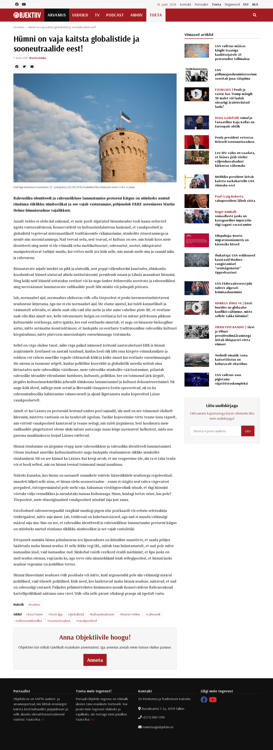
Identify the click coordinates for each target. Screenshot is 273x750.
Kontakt (185, 4)
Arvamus (57, 15)
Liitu (248, 431)
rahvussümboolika (29, 620)
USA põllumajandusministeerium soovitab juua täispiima (236, 74)
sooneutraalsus (60, 620)
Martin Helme (37, 58)
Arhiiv (136, 15)
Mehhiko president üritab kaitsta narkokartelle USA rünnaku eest (234, 180)
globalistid (77, 614)
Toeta (216, 4)
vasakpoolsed (87, 620)
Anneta (95, 660)
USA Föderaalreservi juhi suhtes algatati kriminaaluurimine (233, 287)
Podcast (115, 15)
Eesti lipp (56, 614)
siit (43, 719)
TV (97, 15)
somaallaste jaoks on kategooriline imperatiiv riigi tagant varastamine (233, 218)
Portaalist (201, 4)
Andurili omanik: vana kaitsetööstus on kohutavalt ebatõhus (231, 359)
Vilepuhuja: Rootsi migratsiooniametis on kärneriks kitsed (232, 239)
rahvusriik (154, 614)
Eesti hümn (35, 614)
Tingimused (232, 4)
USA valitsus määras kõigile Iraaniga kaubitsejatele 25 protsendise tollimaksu (232, 52)
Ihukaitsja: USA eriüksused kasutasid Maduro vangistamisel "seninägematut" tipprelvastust (235, 263)
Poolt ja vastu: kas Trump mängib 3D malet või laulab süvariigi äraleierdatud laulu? (234, 98)
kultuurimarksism (102, 614)
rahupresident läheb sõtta (235, 198)
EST (246, 4)
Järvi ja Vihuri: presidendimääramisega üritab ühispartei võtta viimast (234, 335)
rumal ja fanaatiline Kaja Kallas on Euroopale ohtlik (234, 122)
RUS (255, 4)
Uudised (80, 15)
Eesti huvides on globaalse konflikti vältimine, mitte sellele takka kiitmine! (233, 309)
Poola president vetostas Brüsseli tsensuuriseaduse (234, 139)
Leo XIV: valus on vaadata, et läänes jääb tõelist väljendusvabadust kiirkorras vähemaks (235, 159)
